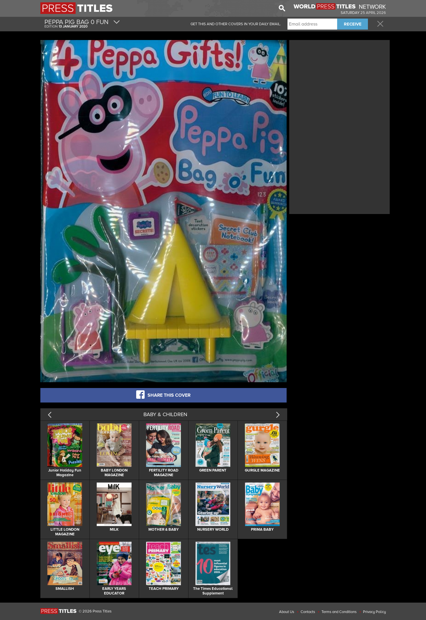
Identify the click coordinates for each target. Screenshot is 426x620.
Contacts (308, 612)
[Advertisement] (339, 82)
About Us (286, 612)
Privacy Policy (374, 612)
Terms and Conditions (339, 612)
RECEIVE (353, 24)
